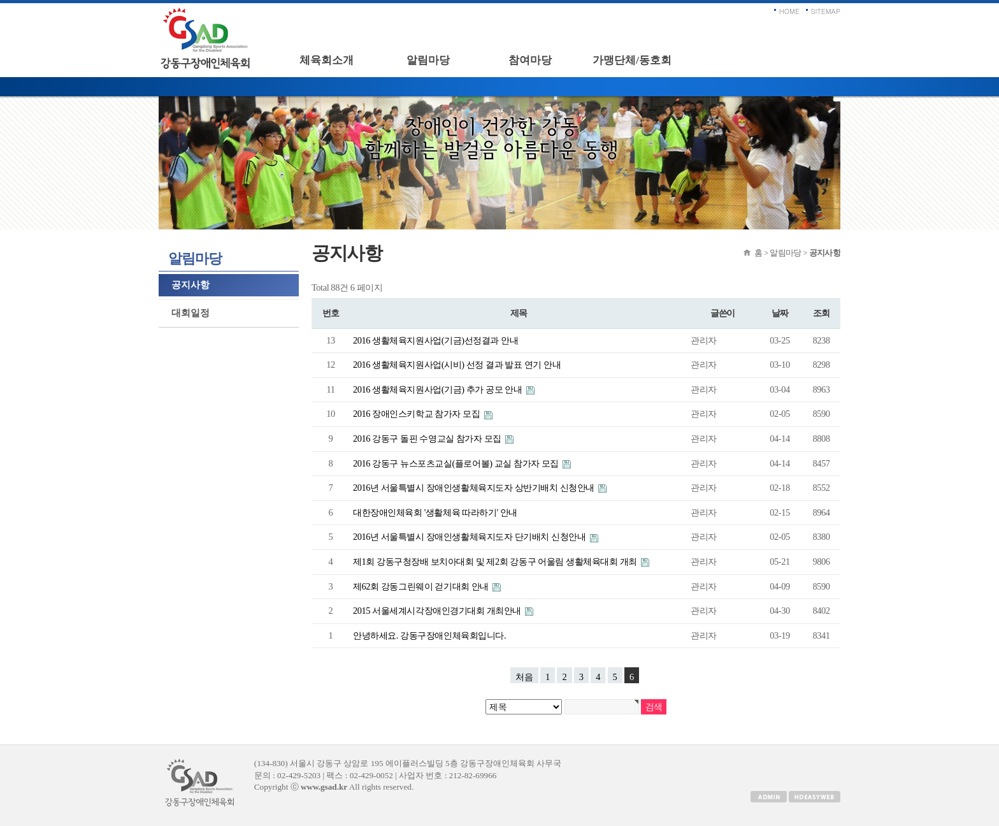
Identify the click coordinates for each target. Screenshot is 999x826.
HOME (789, 11)
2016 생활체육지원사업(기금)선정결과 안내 (435, 340)
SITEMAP (826, 11)
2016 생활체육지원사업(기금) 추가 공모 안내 (438, 389)
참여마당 (530, 60)
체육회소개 (326, 60)
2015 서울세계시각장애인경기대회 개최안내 (438, 610)
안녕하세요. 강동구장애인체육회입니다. (429, 635)
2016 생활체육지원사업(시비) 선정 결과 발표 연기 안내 (457, 364)
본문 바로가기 (0, 3)
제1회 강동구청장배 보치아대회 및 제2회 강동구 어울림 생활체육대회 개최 (496, 561)
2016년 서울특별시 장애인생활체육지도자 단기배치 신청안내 (470, 537)
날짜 (779, 313)
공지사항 (190, 285)
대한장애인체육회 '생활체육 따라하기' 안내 (435, 512)
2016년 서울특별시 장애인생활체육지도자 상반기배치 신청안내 (474, 487)
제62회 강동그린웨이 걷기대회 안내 (422, 586)
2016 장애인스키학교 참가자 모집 (417, 414)
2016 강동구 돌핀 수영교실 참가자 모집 (428, 438)
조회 (821, 313)
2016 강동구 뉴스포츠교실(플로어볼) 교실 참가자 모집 (457, 463)
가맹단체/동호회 (632, 60)
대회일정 (190, 313)
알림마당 (428, 60)
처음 (524, 677)
